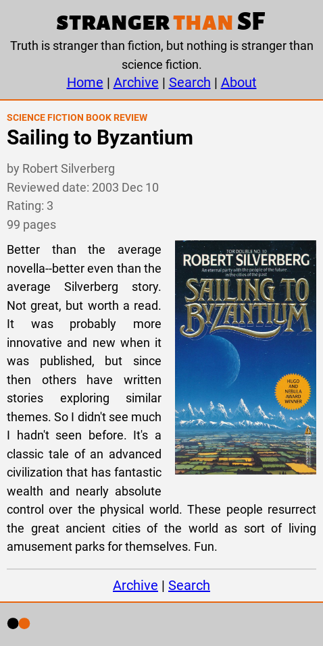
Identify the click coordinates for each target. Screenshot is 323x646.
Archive (136, 82)
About (239, 82)
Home (85, 82)
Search (190, 82)
